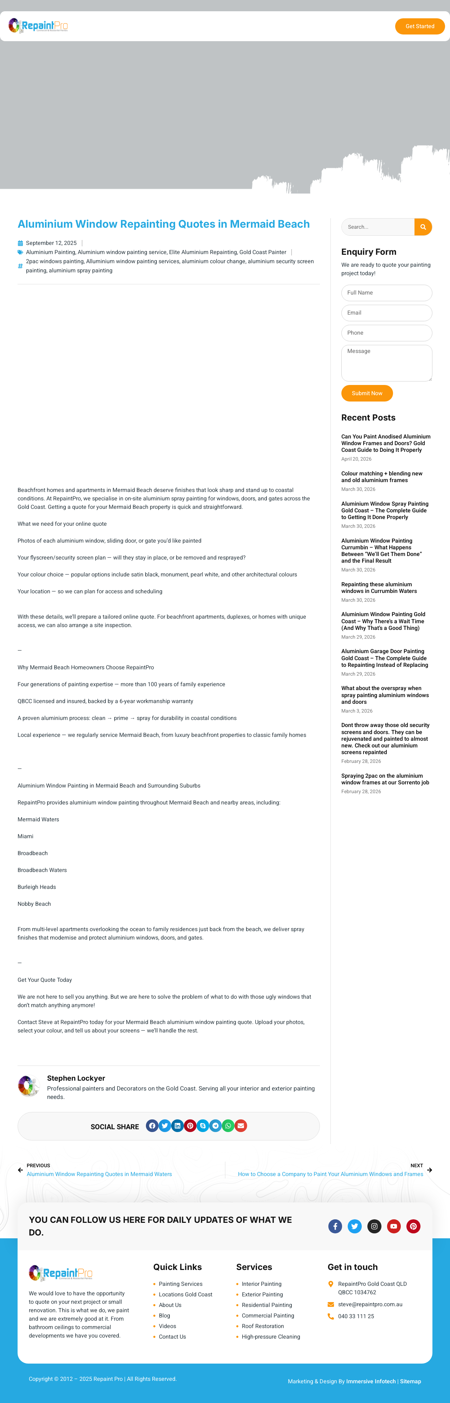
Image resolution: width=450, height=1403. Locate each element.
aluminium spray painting (80, 270)
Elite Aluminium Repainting (203, 252)
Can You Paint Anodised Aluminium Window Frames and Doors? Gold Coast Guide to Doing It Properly (386, 443)
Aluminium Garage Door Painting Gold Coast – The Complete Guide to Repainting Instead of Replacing (384, 658)
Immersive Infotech (371, 1381)
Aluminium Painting (50, 252)
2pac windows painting (55, 261)
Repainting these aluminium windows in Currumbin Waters (379, 587)
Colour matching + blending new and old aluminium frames (382, 477)
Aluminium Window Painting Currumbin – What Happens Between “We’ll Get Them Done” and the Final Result (381, 551)
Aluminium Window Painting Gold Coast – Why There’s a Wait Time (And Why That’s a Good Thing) (383, 621)
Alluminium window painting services (132, 261)
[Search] (423, 227)
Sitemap (410, 1381)
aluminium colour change (213, 261)
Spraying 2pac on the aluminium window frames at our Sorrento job (385, 779)
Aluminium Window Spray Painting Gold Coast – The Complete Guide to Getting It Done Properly (385, 511)
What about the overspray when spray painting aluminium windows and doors (385, 695)
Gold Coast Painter (262, 252)
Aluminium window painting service (122, 252)
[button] (152, 1125)
